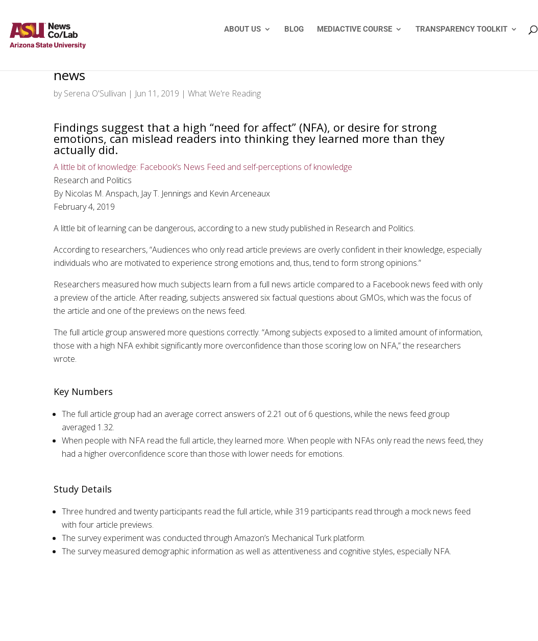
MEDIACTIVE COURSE (354, 30)
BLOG (294, 30)
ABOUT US (242, 30)
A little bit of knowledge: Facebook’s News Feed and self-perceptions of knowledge (203, 166)
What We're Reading (224, 93)
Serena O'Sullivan (95, 93)
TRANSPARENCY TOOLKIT (461, 30)
